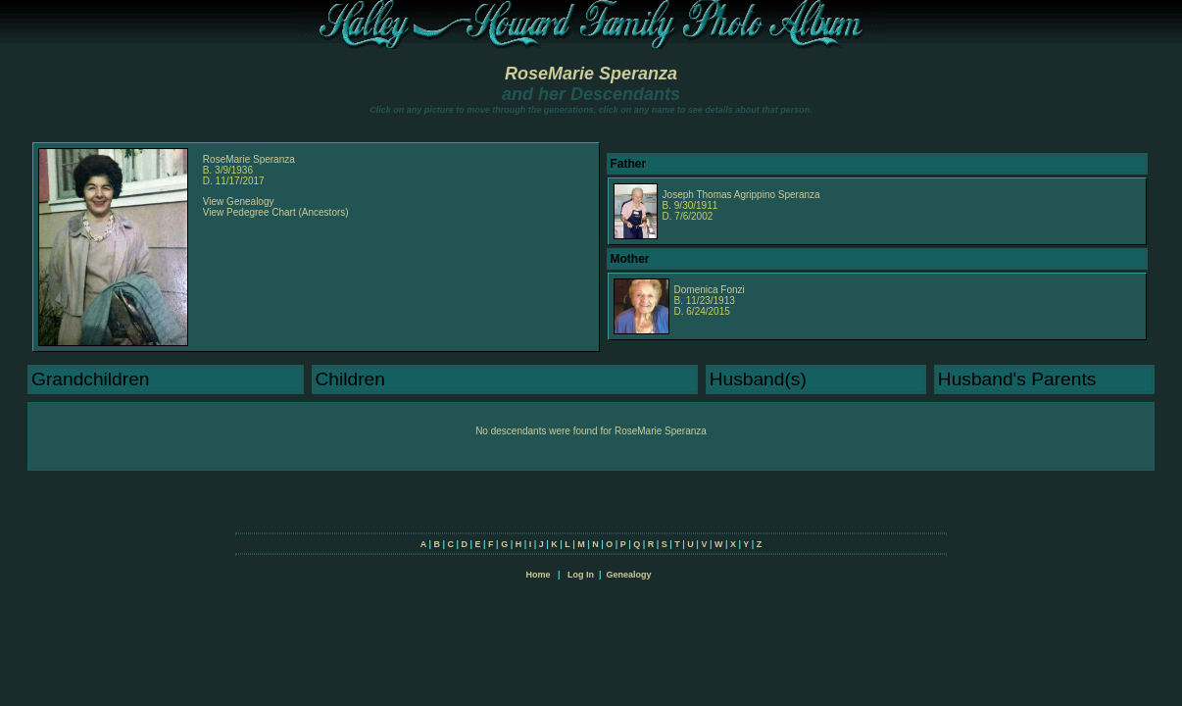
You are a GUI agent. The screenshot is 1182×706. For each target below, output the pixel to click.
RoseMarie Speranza (591, 73)
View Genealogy (238, 201)
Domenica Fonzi (709, 289)
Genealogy (629, 575)
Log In (580, 575)
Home (537, 575)
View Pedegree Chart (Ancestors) (276, 212)
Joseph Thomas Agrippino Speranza (741, 194)
